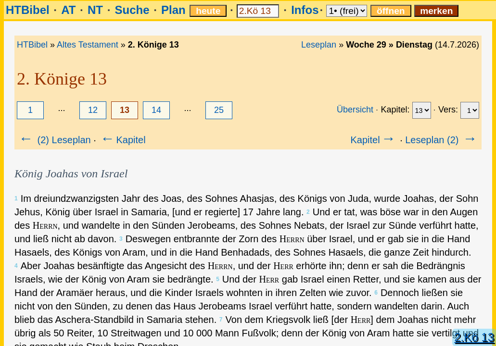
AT (68, 9)
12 (93, 110)
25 (219, 110)
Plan (173, 9)
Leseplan (318, 44)
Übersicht (355, 109)
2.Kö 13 (474, 337)
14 (156, 110)
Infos (304, 9)
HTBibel (28, 9)
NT (95, 9)
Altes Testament (87, 44)
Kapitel (122, 140)
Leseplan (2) (442, 140)
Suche (131, 9)
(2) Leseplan (54, 140)
